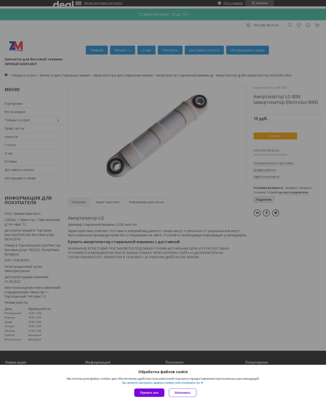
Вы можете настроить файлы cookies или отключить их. (161, 382)
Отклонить (182, 392)
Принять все (149, 392)
